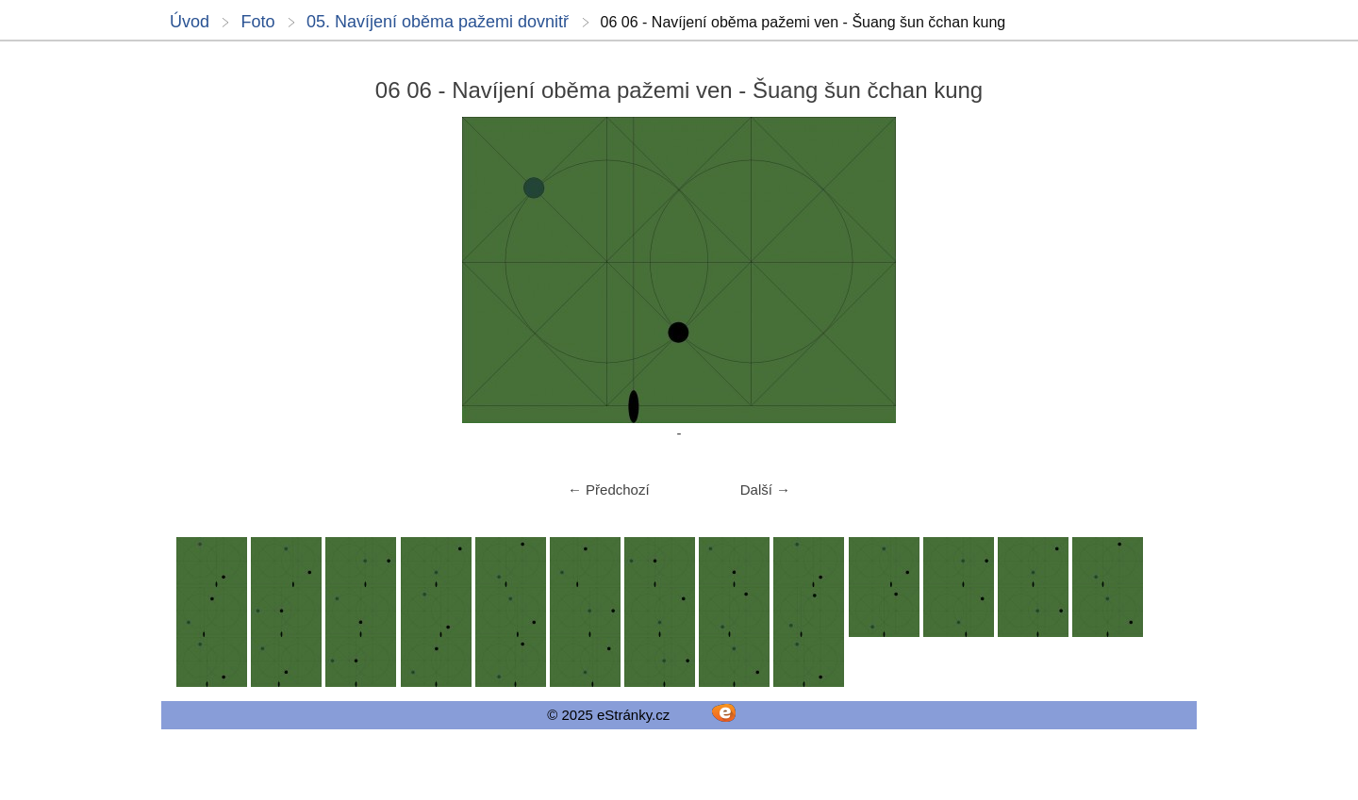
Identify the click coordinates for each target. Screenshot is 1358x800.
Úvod (189, 21)
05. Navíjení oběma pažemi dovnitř (437, 21)
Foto (257, 21)
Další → (765, 490)
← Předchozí (609, 490)
